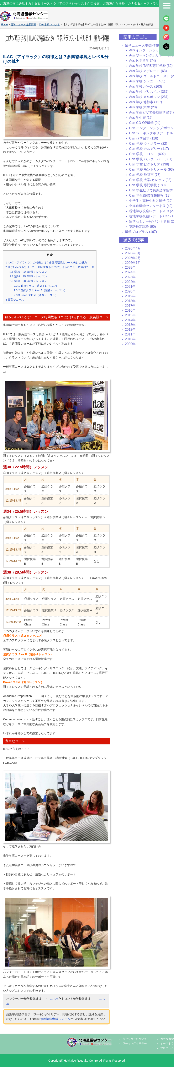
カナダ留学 (167, 1039)
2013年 (130, 325)
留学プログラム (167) (141, 232)
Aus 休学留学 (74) (142, 60)
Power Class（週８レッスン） (36, 295)
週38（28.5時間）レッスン (28, 281)
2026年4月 (133, 248)
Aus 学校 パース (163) (145, 86)
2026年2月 (133, 258)
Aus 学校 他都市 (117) (145, 102)
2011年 (130, 334)
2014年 (130, 320)
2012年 (130, 329)
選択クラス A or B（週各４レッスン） (40, 290)
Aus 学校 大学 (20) (143, 107)
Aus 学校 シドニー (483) (147, 81)
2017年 (130, 305)
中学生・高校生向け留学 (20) (151, 200)
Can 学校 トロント (49, 24)
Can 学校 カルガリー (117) (149, 149)
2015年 (130, 315)
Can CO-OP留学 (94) (144, 123)
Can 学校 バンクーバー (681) (150, 159)
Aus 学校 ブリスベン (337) (149, 91)
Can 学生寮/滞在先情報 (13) (149, 195)
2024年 (130, 272)
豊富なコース (14, 299)
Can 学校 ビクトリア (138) (149, 164)
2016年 (130, 310)
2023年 (130, 277)
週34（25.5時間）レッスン (28, 276)
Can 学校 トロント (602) (147, 154)
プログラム (167, 1048)
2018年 (130, 301)
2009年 (130, 344)
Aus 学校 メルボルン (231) (149, 97)
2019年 (130, 296)
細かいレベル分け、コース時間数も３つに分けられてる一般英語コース (49, 267)
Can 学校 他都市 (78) (144, 174)
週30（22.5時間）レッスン (28, 271)
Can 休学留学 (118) (143, 138)
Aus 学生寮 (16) (141, 117)
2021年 (130, 286)
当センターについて (134, 1039)
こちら (54, 998)
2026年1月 (133, 262)
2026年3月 (133, 253)
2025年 (130, 267)
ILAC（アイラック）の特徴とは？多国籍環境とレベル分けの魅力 (46, 262)
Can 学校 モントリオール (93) (151, 169)
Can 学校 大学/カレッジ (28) (150, 180)
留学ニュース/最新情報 (23, 24)
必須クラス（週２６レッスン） (36, 285)
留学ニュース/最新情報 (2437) (147, 45)
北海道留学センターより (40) (151, 206)
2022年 (130, 282)
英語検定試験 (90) (142, 226)
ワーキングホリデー (134, 1043)
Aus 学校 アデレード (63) (148, 71)
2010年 (130, 339)
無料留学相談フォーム (55, 1019)
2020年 (130, 291)
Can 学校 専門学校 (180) (147, 185)
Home (4, 24)
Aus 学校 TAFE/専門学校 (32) (151, 65)
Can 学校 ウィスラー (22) (148, 143)
